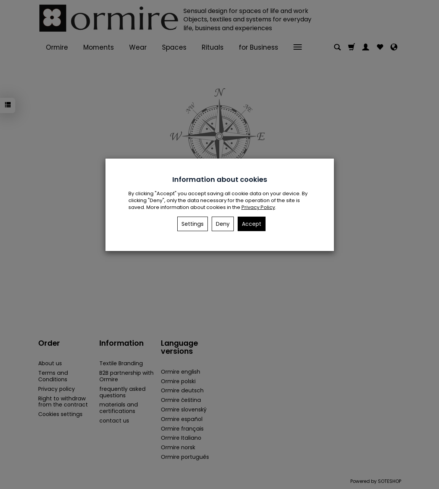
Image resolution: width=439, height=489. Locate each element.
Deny (223, 224)
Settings (192, 224)
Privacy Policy (258, 207)
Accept (251, 224)
